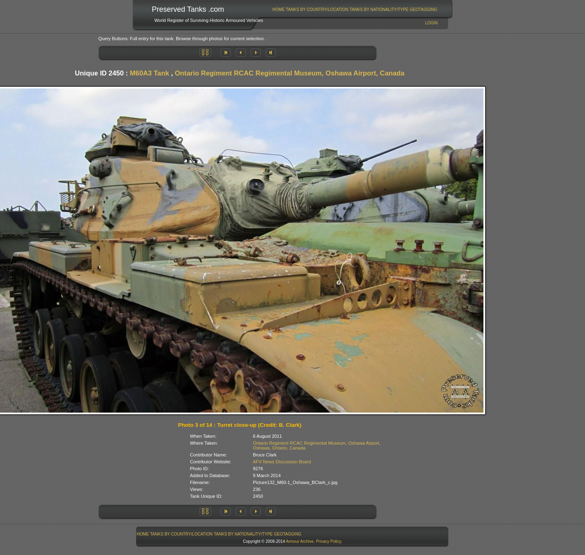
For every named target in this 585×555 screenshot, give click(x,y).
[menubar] (355, 9)
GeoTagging (423, 9)
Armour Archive (300, 541)
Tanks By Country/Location (317, 9)
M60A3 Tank (149, 73)
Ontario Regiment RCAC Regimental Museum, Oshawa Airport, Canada (289, 73)
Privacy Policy (328, 541)
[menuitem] (278, 9)
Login (431, 23)
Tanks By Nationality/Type (378, 9)
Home (279, 9)
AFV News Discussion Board (282, 461)
